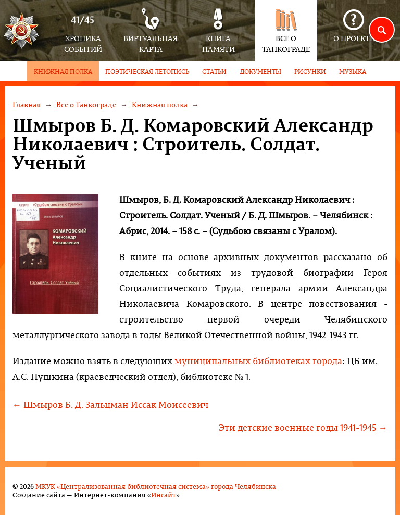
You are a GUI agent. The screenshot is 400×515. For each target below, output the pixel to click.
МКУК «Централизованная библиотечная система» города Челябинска (155, 486)
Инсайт (163, 494)
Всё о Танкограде (86, 104)
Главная (26, 104)
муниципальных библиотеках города (258, 360)
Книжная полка (160, 104)
